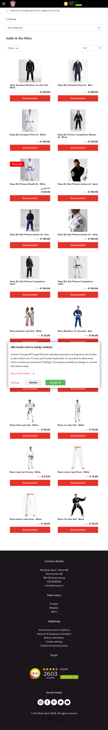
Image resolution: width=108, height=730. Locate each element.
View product (30, 98)
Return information (54, 637)
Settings (15, 382)
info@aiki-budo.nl (54, 585)
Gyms (54, 611)
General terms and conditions (54, 630)
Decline (33, 382)
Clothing (11, 19)
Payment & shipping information (54, 634)
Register (54, 608)
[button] (88, 4)
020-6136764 (54, 581)
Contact (54, 604)
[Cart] (96, 4)
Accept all (55, 382)
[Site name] (13, 4)
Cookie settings (54, 641)
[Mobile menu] (4, 4)
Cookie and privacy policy (54, 645)
